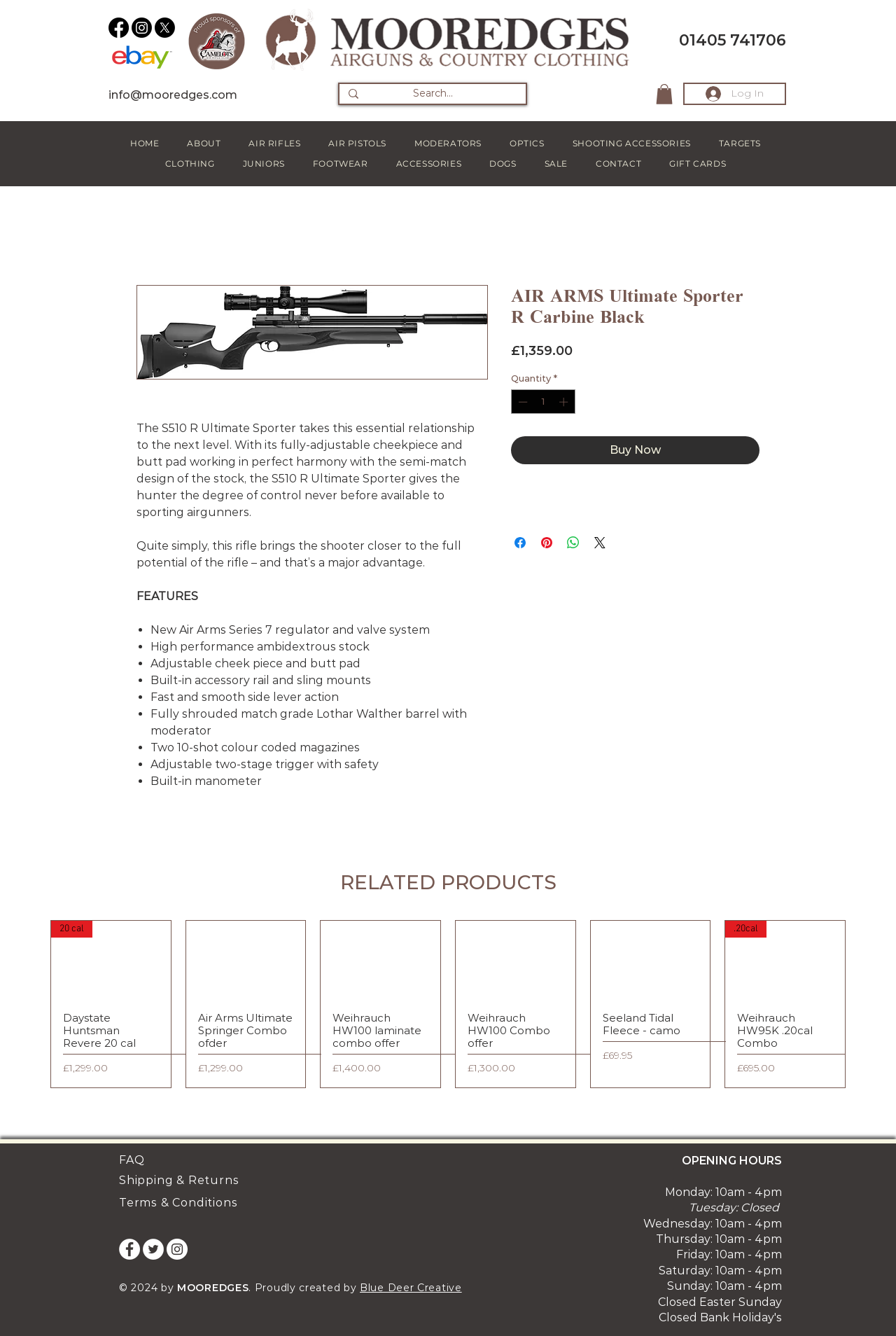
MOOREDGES (212, 1287)
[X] (165, 28)
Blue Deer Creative (411, 1287)
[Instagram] (142, 28)
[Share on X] (600, 542)
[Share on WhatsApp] (573, 542)
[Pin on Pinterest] (546, 542)
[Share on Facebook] (520, 542)
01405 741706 (732, 40)
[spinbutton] (542, 402)
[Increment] (564, 402)
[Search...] (432, 93)
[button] (664, 94)
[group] (448, 1004)
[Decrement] (521, 402)
